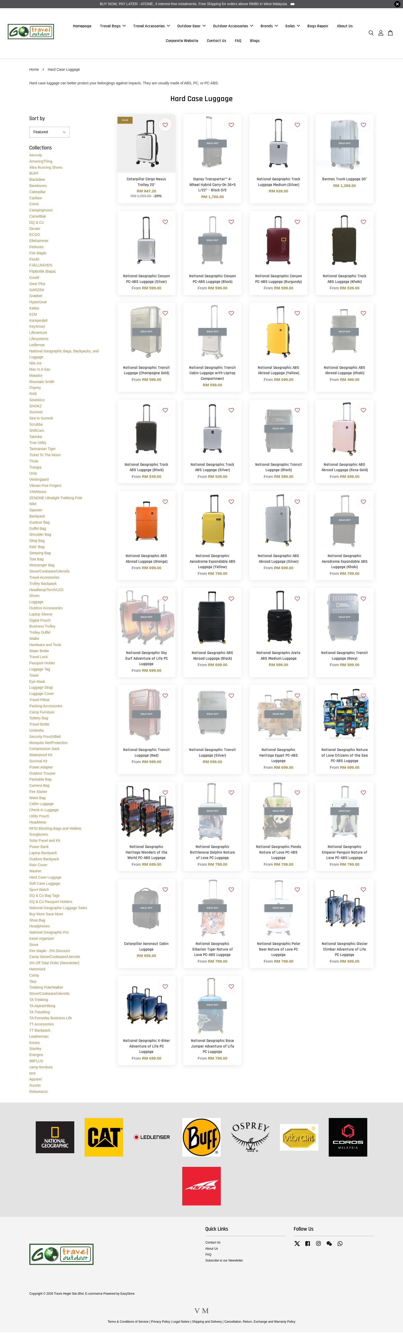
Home (34, 70)
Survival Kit (38, 762)
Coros (34, 205)
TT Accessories (41, 1025)
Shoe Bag (37, 921)
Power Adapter (41, 768)
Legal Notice (180, 1323)
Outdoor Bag (39, 523)
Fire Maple (37, 254)
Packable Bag (40, 781)
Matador (35, 376)
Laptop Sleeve (40, 615)
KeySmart (37, 328)
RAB (33, 395)
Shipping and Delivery (207, 1323)
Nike (32, 505)
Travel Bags (113, 26)
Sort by (37, 119)
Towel (34, 676)
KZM (33, 315)
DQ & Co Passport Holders (50, 903)
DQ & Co (36, 223)
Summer (36, 413)
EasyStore (127, 1294)
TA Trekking (38, 1001)
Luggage (36, 603)
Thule (33, 462)
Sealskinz (37, 401)
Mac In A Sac (39, 370)
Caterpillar (37, 193)
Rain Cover (38, 866)
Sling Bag (37, 542)
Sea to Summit (41, 419)
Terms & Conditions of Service (128, 1323)
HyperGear (38, 303)
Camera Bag (39, 787)
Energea (36, 1056)
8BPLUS (36, 1062)
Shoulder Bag (40, 536)
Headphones (39, 927)
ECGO (34, 236)
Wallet (34, 640)
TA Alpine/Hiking (42, 1007)
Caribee (35, 199)
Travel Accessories (151, 26)
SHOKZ (35, 407)
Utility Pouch (39, 817)
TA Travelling (39, 1013)
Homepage (82, 26)
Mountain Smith (41, 383)
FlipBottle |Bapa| (42, 273)
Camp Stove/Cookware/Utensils (54, 958)
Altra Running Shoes (45, 168)
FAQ (238, 41)
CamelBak (37, 217)
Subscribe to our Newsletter (224, 1261)
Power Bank (39, 848)
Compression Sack (44, 750)
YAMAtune (37, 493)
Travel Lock (38, 658)
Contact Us (216, 41)
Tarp (32, 982)
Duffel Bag (37, 529)
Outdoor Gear (191, 26)
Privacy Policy (160, 1323)
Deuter (34, 230)
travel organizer (41, 939)
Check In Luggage (44, 811)
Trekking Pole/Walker (46, 989)
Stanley (35, 1050)
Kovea (34, 1044)
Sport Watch (39, 891)
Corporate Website (182, 41)
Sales (292, 26)
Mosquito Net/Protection (48, 744)
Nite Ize (35, 364)
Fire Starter (38, 793)
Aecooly (35, 156)
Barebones (38, 187)
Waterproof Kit (40, 756)
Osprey (35, 389)
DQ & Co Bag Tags (44, 897)
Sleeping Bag (40, 554)
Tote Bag (36, 560)
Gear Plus (37, 285)
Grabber (35, 297)
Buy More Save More (46, 915)
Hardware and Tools (45, 646)
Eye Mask (37, 683)
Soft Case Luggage (44, 884)
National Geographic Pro (49, 934)
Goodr (34, 278)
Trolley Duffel (39, 634)
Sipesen (35, 511)
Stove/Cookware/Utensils (49, 572)
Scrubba (36, 426)
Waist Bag (37, 799)
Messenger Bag (41, 566)
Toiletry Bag (38, 719)
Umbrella (36, 731)
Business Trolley (42, 627)
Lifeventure (38, 334)
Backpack (37, 517)
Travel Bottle (39, 725)
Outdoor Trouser (42, 774)
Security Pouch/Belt (45, 738)
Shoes (34, 597)
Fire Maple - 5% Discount (49, 952)
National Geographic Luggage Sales (58, 909)
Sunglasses (38, 836)
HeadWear (38, 823)
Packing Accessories (45, 707)
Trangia (35, 468)
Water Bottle (39, 652)
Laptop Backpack (43, 854)
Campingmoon (41, 211)
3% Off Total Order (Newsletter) (54, 964)
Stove (34, 946)
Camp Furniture (41, 713)
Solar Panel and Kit (44, 842)
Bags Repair (317, 26)
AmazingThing (40, 162)
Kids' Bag (36, 548)
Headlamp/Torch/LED (46, 591)
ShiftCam (36, 432)
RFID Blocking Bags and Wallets (55, 829)
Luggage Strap (41, 689)
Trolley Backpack (43, 585)
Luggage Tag (39, 670)
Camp (34, 976)
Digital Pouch (40, 621)
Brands (269, 26)
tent (32, 1074)
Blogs (255, 41)
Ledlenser (37, 346)
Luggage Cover (41, 695)
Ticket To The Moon (45, 456)
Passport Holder (42, 664)
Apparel (35, 1080)
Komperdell (38, 321)
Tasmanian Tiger (42, 450)
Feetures (36, 248)
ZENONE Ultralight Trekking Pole (55, 499)
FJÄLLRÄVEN (40, 266)
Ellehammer (39, 242)
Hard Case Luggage (45, 878)
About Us (345, 26)
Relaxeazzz (38, 1092)
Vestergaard (39, 481)
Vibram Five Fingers (45, 487)
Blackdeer (37, 181)
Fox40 (34, 260)
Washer (35, 872)
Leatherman (39, 1037)
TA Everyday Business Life (50, 1019)
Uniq (33, 474)
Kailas (34, 309)
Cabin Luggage (41, 805)
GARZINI (36, 291)
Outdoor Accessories (233, 26)
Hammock (37, 970)
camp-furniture (40, 1068)
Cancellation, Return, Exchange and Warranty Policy (260, 1323)
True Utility (37, 444)
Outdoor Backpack (44, 860)
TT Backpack (39, 1031)
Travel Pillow (39, 701)
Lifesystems (38, 340)
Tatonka (35, 438)
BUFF (34, 175)
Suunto (35, 1087)
